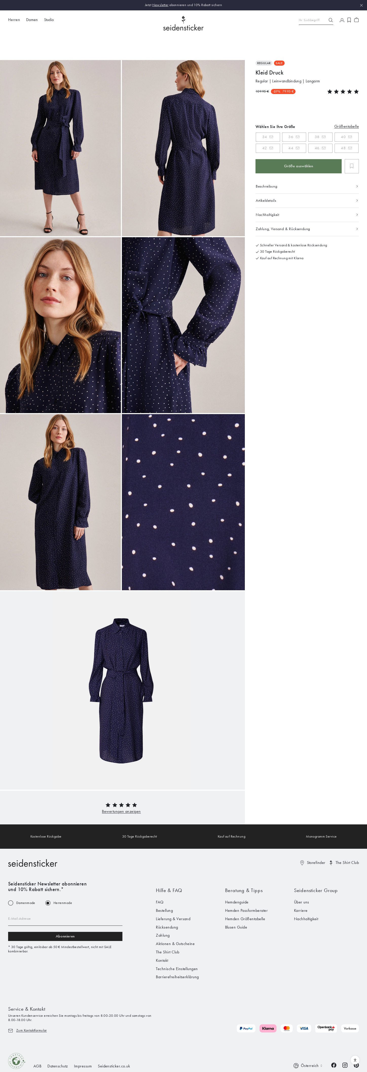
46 (317, 124)
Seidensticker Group (316, 867)
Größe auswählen (298, 142)
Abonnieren (65, 913)
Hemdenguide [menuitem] (237, 878)
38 (317, 113)
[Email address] (65, 895)
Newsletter (160, 5)
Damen (32, 19)
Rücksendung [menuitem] (167, 903)
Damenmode (25, 880)
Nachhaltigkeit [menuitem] (306, 895)
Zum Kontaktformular (31, 1007)
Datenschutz (57, 1042)
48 (343, 124)
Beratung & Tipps (244, 867)
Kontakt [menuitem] (162, 936)
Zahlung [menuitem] (163, 912)
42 (264, 124)
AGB (37, 1042)
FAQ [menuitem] (159, 878)
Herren (14, 19)
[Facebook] (333, 1041)
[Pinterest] (356, 1041)
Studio (49, 19)
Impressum (83, 1042)
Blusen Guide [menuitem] (236, 903)
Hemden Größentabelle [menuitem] (245, 895)
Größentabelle (346, 102)
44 (290, 124)
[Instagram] (344, 1041)
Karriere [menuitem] (301, 887)
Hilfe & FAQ (169, 867)
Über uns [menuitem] (301, 878)
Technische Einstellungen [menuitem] (177, 945)
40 (343, 113)
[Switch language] (308, 1042)
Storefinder (316, 839)
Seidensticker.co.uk (114, 1042)
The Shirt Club (347, 839)
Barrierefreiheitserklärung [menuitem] (177, 953)
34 (264, 113)
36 (290, 113)
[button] (121, 787)
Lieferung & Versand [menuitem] (173, 895)
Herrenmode (62, 880)
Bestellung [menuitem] (164, 887)
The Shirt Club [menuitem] (167, 928)
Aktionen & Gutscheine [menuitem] (175, 920)
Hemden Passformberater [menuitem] (246, 887)
